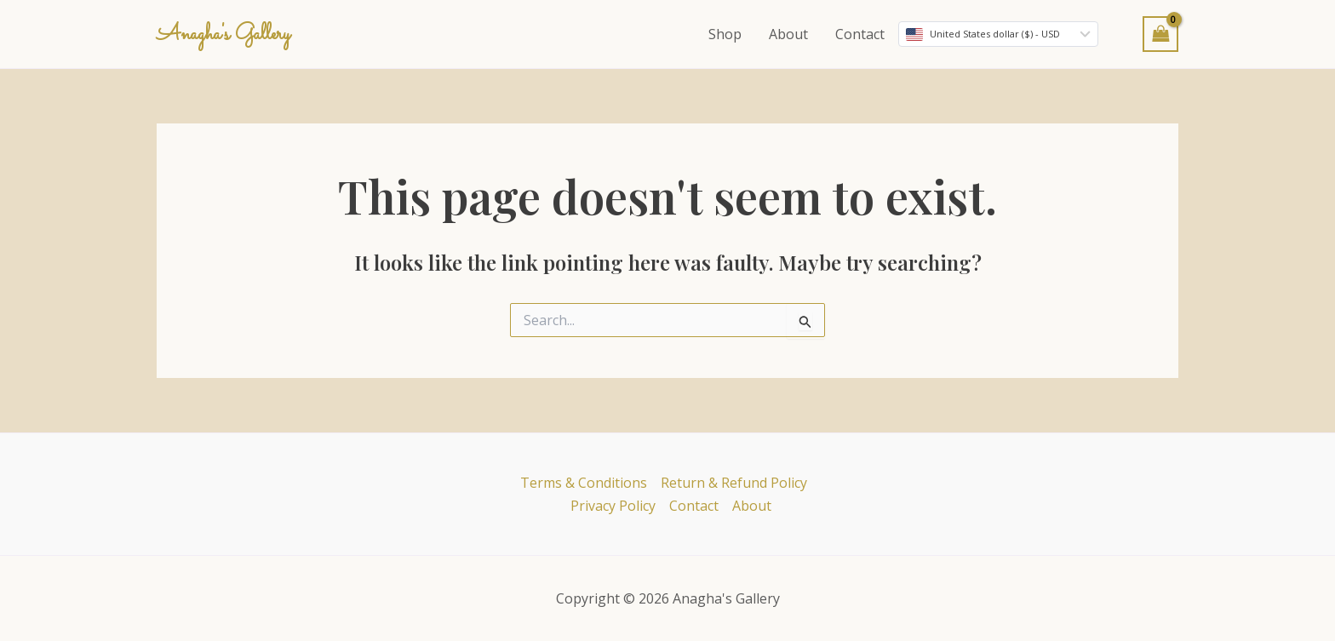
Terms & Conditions (583, 482)
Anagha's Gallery (223, 35)
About (788, 34)
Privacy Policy (613, 505)
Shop (725, 34)
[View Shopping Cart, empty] (1160, 33)
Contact (860, 34)
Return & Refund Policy (734, 482)
